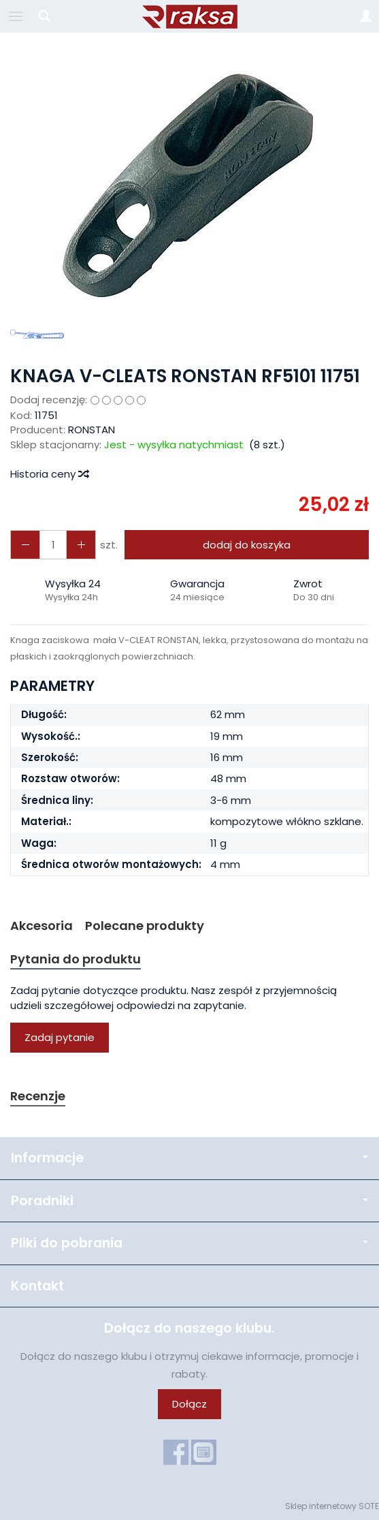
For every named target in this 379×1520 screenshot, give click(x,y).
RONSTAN (91, 429)
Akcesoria (41, 925)
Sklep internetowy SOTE (332, 1506)
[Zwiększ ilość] (25, 544)
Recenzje (37, 1095)
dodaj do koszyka (247, 545)
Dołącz (189, 1404)
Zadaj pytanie (59, 1037)
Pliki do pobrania (189, 1243)
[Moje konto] (366, 16)
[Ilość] (53, 544)
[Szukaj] (44, 16)
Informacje (189, 1158)
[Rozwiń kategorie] (15, 16)
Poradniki (189, 1201)
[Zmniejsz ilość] (81, 544)
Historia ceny (49, 474)
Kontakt (37, 1286)
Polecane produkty (144, 925)
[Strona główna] (189, 16)
